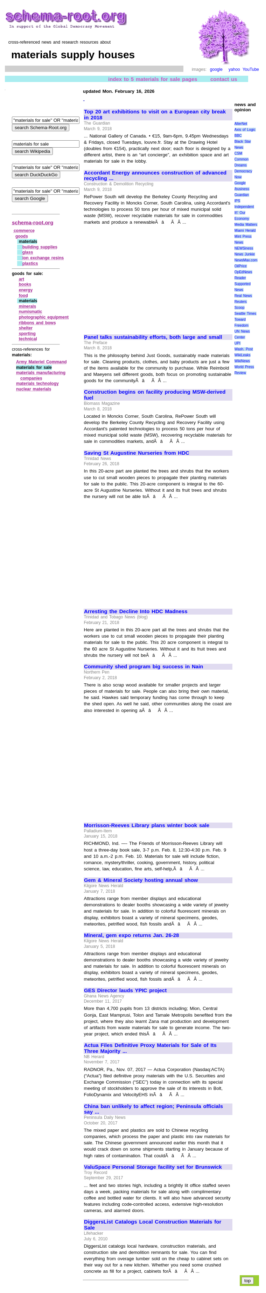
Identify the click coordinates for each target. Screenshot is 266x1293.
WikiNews (242, 361)
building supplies (39, 247)
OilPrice (240, 266)
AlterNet (240, 124)
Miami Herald (245, 230)
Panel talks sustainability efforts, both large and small (153, 337)
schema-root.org (32, 222)
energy (26, 290)
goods (21, 236)
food (23, 295)
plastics (30, 263)
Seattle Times (245, 313)
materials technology (37, 383)
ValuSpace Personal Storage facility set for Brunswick (153, 1167)
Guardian (241, 195)
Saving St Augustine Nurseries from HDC (136, 453)
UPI (237, 343)
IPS (237, 201)
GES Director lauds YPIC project (125, 990)
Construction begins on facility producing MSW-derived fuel (154, 395)
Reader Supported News (242, 284)
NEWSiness (243, 248)
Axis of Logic (244, 130)
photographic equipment (44, 317)
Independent (244, 207)
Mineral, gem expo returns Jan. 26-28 (131, 935)
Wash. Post (243, 349)
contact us (223, 79)
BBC (238, 136)
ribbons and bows (37, 322)
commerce (24, 230)
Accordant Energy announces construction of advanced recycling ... (155, 175)
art (21, 279)
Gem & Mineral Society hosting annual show (141, 880)
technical (28, 338)
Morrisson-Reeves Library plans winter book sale (146, 825)
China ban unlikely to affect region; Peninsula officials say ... (153, 1109)
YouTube (251, 69)
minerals (27, 306)
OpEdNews (243, 272)
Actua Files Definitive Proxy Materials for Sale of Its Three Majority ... (150, 1048)
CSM (238, 153)
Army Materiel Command (41, 361)
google (216, 69)
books (25, 284)
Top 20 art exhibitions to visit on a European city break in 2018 (155, 114)
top (247, 1280)
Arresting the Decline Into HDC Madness (136, 611)
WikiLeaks (242, 355)
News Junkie (244, 254)
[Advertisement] (143, 276)
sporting (27, 333)
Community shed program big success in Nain (143, 666)
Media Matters (245, 224)
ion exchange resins (43, 257)
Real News (243, 296)
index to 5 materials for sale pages (152, 79)
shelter (26, 328)
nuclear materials (33, 389)
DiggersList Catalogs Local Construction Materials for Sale (152, 1225)
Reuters (240, 302)
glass (27, 252)
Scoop (239, 308)
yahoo (234, 69)
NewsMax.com (246, 260)
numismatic (30, 311)
